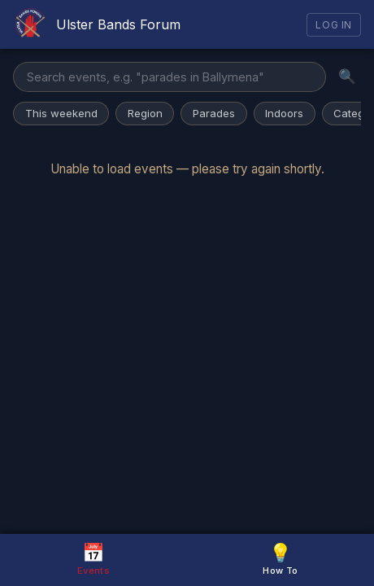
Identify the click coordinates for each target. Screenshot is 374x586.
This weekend (61, 113)
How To (280, 558)
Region (145, 113)
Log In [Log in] (333, 25)
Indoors (284, 113)
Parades (214, 113)
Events (93, 558)
